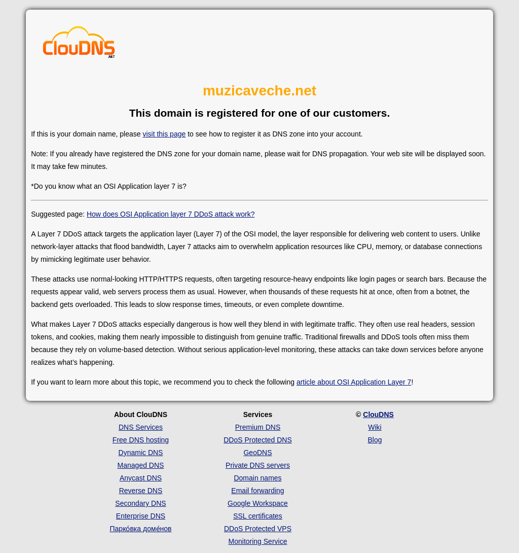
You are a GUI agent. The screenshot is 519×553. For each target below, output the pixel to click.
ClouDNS (378, 414)
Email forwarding (257, 491)
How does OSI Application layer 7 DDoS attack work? (171, 214)
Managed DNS (141, 465)
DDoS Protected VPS (257, 529)
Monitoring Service (258, 541)
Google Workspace (258, 503)
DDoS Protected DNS (258, 440)
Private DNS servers (258, 465)
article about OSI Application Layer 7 (353, 382)
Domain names (257, 478)
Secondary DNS (140, 503)
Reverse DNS (141, 491)
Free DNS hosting (141, 440)
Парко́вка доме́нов (141, 529)
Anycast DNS (141, 478)
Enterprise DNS (140, 516)
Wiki (374, 427)
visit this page (164, 134)
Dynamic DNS (141, 452)
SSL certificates (257, 516)
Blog (374, 440)
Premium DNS (257, 427)
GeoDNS (257, 452)
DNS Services (141, 427)
